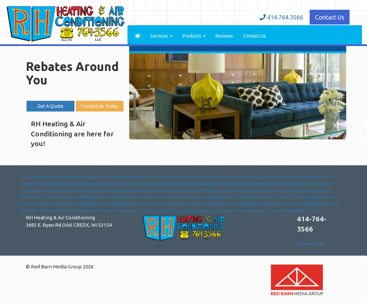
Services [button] (161, 36)
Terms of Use (310, 244)
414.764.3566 (281, 17)
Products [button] (194, 36)
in (89, 177)
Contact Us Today (99, 106)
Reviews (224, 36)
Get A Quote (50, 106)
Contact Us (329, 17)
